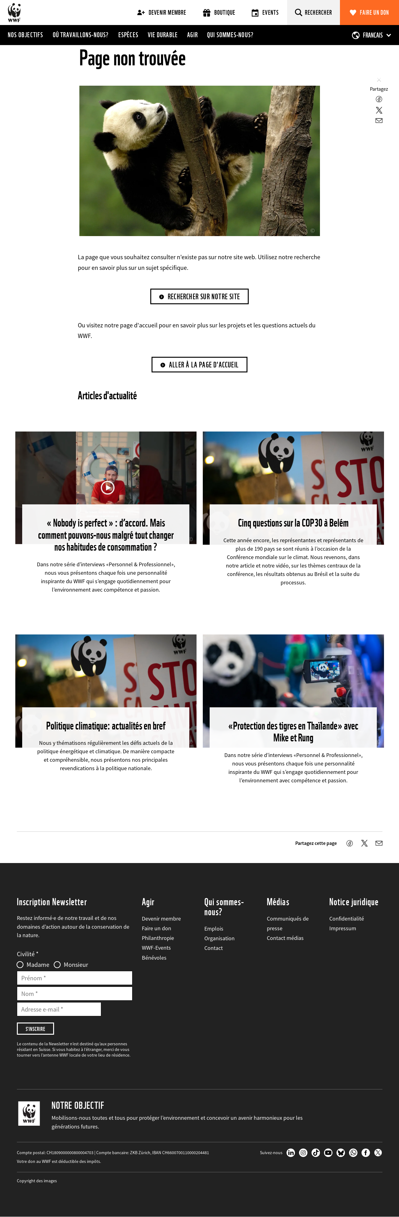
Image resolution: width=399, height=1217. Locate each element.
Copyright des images (37, 1181)
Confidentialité (346, 918)
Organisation (219, 938)
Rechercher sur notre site (204, 296)
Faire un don (374, 12)
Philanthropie (158, 938)
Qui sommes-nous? (230, 35)
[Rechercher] (313, 12)
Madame (38, 964)
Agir (192, 35)
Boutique (219, 13)
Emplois (213, 928)
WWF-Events (156, 947)
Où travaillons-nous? (81, 35)
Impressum (342, 928)
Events (265, 13)
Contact (213, 948)
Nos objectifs (25, 35)
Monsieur (76, 964)
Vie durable (163, 35)
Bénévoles (154, 957)
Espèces (128, 35)
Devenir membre (162, 12)
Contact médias (285, 938)
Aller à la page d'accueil (204, 364)
